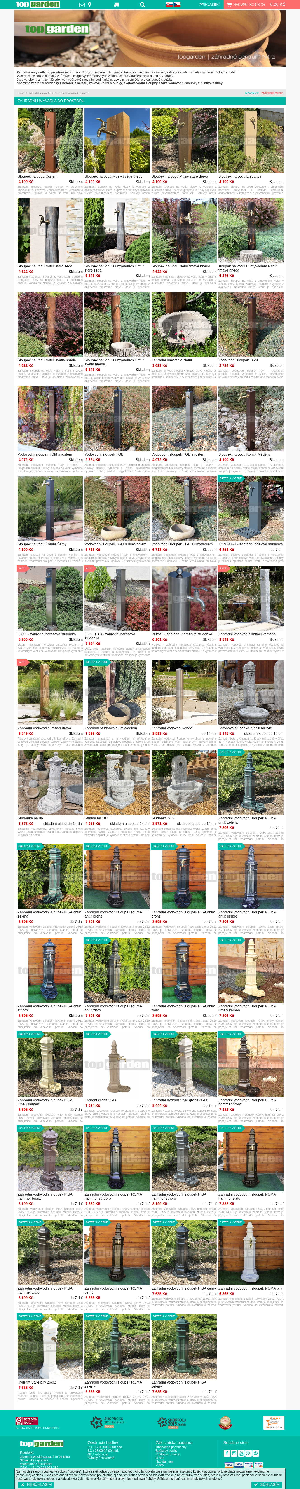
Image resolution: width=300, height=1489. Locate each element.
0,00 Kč (278, 4)
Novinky (252, 93)
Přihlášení (209, 4)
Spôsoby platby (166, 1450)
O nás (160, 1458)
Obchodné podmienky (171, 1447)
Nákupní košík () (245, 4)
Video (160, 1465)
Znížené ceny (272, 93)
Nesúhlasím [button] (36, 1484)
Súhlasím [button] (267, 1484)
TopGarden (38, 4)
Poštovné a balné (168, 1454)
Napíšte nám (164, 1461)
